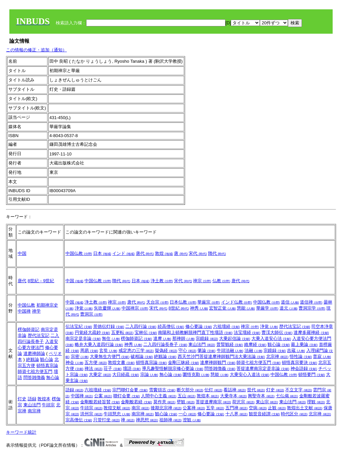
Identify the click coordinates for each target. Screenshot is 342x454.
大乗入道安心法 (271, 338)
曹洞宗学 (312, 308)
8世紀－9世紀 (41, 280)
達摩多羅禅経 (311, 332)
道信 (290, 302)
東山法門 (201, 344)
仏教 (221, 280)
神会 (74, 362)
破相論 (142, 356)
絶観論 (32, 359)
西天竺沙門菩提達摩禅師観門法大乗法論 (221, 356)
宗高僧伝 (78, 419)
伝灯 (213, 389)
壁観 (186, 401)
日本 (102, 253)
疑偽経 (166, 350)
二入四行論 (140, 326)
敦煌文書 (121, 362)
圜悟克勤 (196, 374)
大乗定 (100, 374)
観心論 (46, 359)
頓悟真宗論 (47, 365)
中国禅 (24, 311)
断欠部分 (190, 389)
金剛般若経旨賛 (100, 401)
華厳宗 (208, 302)
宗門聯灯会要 (130, 389)
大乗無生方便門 (110, 356)
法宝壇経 (247, 332)
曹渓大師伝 (277, 332)
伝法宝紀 (78, 326)
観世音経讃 (264, 413)
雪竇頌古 (162, 389)
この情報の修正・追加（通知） (36, 49)
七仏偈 (287, 395)
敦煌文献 (117, 407)
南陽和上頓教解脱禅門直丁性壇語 (195, 332)
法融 (253, 350)
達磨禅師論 (34, 353)
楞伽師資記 (28, 329)
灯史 (22, 398)
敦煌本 (43, 398)
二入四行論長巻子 (165, 344)
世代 (256, 389)
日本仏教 (183, 302)
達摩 (162, 338)
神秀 (199, 308)
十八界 (236, 413)
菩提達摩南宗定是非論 (262, 368)
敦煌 (164, 253)
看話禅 (234, 389)
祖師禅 (170, 419)
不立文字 (298, 389)
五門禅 (236, 407)
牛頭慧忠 (117, 413)
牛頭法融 (230, 350)
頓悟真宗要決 (299, 362)
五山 (187, 395)
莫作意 (164, 401)
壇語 (132, 368)
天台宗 (157, 302)
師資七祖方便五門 (35, 371)
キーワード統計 (21, 432)
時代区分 (294, 413)
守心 (187, 350)
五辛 (215, 407)
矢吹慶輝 (107, 308)
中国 (22, 253)
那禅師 (183, 338)
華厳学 (267, 308)
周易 (89, 350)
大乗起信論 (234, 338)
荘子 (113, 368)
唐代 (145, 253)
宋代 (198, 253)
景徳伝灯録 (108, 326)
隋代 (217, 253)
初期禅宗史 (47, 305)
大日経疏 (125, 374)
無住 (111, 338)
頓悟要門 (311, 374)
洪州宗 (91, 413)
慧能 (246, 308)
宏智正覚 (222, 308)
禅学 (36, 311)
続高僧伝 (171, 326)
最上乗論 (304, 344)
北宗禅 (277, 356)
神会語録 (304, 368)
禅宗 (202, 280)
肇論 (206, 350)
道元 (289, 308)
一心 (187, 413)
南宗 (141, 407)
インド (123, 253)
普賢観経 (229, 344)
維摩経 (255, 344)
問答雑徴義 (34, 377)
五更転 (122, 332)
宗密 (80, 356)
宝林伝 (146, 332)
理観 (316, 401)
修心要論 (198, 326)
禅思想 (147, 419)
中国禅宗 (135, 308)
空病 (258, 407)
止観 (277, 407)
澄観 (192, 419)
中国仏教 (78, 253)
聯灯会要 (126, 395)
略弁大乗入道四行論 (99, 344)
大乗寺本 (233, 395)
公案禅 (194, 407)
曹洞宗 (91, 314)
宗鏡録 (207, 338)
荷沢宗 (243, 401)
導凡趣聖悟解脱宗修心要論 (172, 368)
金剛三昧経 (183, 362)
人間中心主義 (158, 395)
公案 (103, 395)
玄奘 (108, 350)
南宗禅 (34, 410)
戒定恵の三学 (136, 350)
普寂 (322, 356)
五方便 (95, 362)
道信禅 (311, 302)
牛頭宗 (48, 404)
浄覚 (84, 308)
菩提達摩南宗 (213, 401)
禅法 (93, 368)
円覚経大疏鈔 (92, 332)
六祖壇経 (226, 326)
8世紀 (179, 308)
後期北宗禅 (166, 407)
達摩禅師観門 (217, 362)
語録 (32, 398)
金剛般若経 (136, 401)
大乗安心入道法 (250, 374)
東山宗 (267, 401)
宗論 (149, 374)
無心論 (52, 377)
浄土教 (162, 280)
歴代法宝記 (38, 335)
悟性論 (301, 356)
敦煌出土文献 (304, 407)
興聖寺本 (261, 395)
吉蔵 (296, 350)
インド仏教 (236, 302)
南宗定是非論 (83, 338)
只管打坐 (106, 419)
